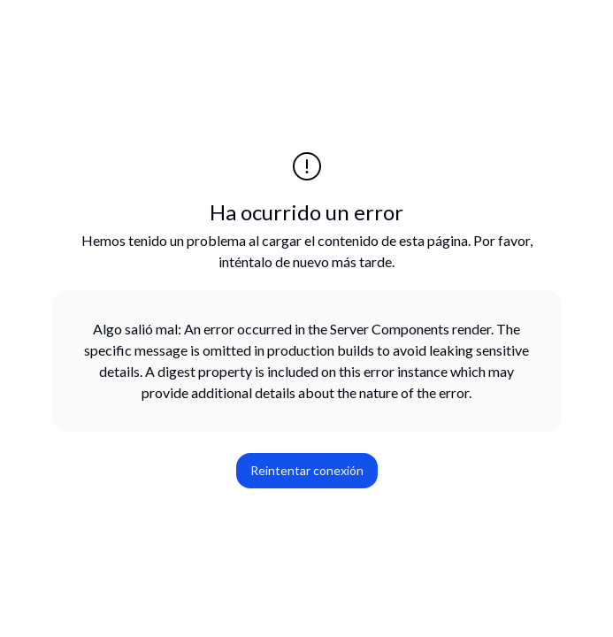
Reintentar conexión (307, 470)
